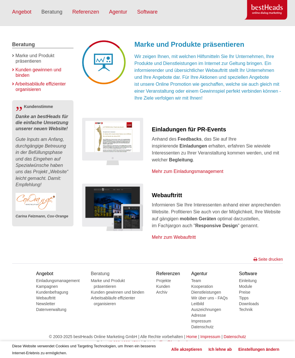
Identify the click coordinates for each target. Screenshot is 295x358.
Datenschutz (202, 327)
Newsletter (45, 303)
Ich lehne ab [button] (220, 349)
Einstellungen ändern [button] (258, 349)
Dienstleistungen (206, 292)
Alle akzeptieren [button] (186, 349)
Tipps (244, 298)
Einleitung (248, 280)
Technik (245, 309)
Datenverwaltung (51, 309)
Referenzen (85, 12)
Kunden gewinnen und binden (117, 292)
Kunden (163, 286)
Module (245, 286)
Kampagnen (47, 286)
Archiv (161, 292)
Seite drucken (268, 259)
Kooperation (202, 286)
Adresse (198, 315)
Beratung (52, 12)
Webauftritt (45, 298)
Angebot (21, 12)
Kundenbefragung (52, 292)
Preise (244, 292)
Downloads (249, 303)
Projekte (163, 280)
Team (196, 280)
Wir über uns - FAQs (209, 298)
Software (147, 12)
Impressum (201, 321)
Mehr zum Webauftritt (174, 237)
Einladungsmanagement (58, 280)
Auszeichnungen (206, 309)
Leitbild (197, 303)
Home (191, 336)
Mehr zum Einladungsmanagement (187, 171)
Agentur (118, 12)
